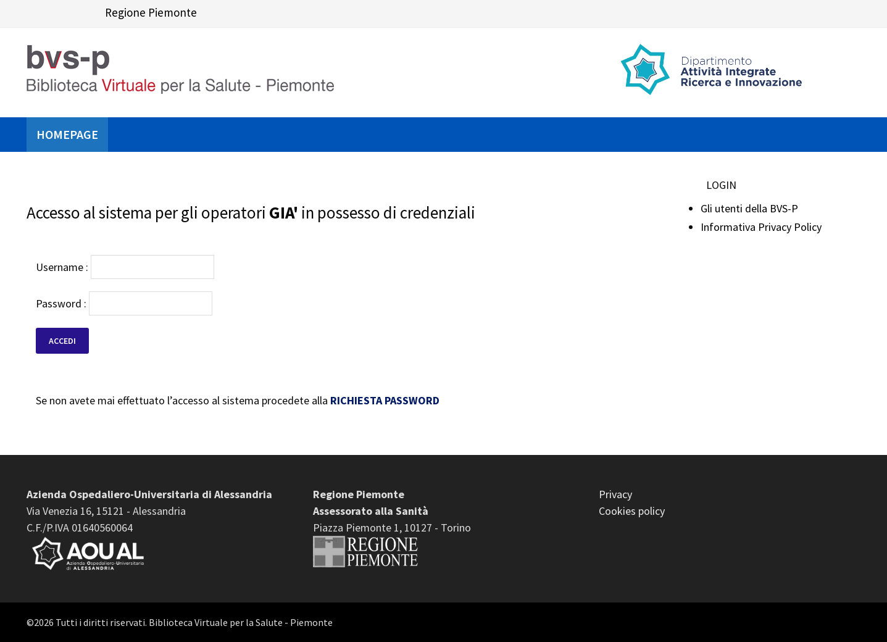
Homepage (67, 134)
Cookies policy (632, 511)
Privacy (615, 494)
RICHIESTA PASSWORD (384, 400)
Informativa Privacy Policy (761, 227)
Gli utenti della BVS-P (749, 208)
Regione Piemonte (151, 12)
